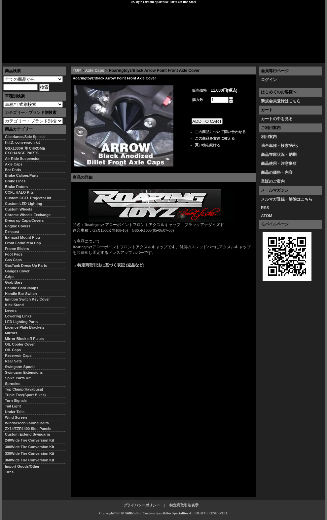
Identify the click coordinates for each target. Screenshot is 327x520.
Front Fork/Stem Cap (23, 243)
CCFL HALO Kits (19, 192)
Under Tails (14, 412)
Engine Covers (17, 226)
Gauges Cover (17, 271)
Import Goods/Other (22, 466)
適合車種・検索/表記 (279, 145)
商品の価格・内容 (277, 172)
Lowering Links (18, 316)
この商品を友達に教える (215, 138)
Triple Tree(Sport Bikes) (25, 395)
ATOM (266, 215)
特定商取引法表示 (184, 505)
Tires (9, 472)
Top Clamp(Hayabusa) (24, 389)
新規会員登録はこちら (281, 101)
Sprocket (12, 384)
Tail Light (13, 406)
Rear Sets (13, 361)
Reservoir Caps (18, 355)
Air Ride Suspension (23, 159)
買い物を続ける (207, 145)
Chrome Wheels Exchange (28, 215)
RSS (265, 208)
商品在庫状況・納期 (279, 154)
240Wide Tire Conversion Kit (31, 440)
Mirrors (11, 333)
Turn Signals (16, 400)
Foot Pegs (13, 254)
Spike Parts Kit (18, 378)
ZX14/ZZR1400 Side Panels (28, 429)
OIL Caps (13, 350)
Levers (11, 310)
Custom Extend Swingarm (27, 434)
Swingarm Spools (20, 367)
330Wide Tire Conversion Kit (31, 453)
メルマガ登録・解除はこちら (286, 199)
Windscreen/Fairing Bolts (27, 423)
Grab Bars (13, 282)
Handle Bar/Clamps (21, 288)
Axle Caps (94, 70)
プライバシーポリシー (94, 58)
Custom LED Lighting (23, 204)
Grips (10, 277)
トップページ (18, 58)
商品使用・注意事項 (279, 163)
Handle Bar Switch (21, 294)
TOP (77, 70)
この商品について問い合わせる (220, 132)
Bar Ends (13, 170)
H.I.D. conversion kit (22, 142)
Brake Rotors (16, 187)
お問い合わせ (308, 58)
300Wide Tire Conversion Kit (31, 447)
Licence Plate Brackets (25, 327)
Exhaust (12, 232)
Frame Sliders (17, 249)
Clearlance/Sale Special (25, 137)
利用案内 (269, 136)
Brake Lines (15, 181)
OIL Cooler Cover (20, 344)
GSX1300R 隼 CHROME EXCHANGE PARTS (25, 150)
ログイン (269, 79)
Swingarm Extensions (24, 372)
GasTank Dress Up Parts (26, 265)
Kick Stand (14, 305)
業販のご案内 (273, 181)
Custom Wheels (18, 209)
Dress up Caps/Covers (24, 220)
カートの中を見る (277, 119)
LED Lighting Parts (21, 322)
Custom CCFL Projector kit (28, 198)
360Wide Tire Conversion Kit (31, 460)
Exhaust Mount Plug (22, 237)
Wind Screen (16, 417)
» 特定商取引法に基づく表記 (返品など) (109, 265)
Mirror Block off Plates (24, 339)
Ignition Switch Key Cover (27, 299)
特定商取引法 (52, 58)
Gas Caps (13, 260)
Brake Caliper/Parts (22, 175)
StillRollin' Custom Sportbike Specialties (156, 513)
